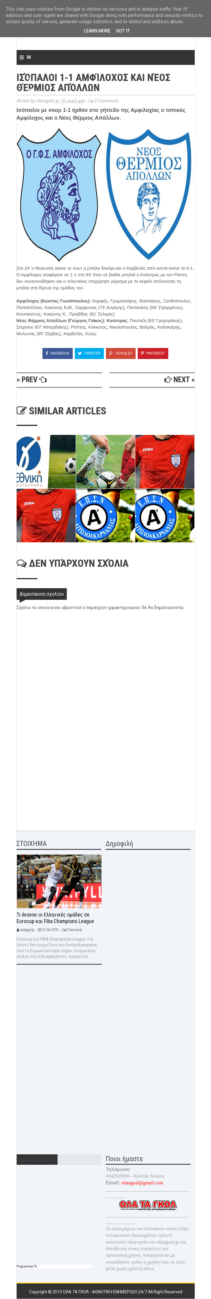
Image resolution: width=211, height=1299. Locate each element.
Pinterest (153, 353)
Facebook (57, 353)
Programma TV (27, 1266)
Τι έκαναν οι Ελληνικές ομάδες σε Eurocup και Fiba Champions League (55, 918)
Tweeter (89, 353)
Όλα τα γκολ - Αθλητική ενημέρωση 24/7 (105, 1291)
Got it (123, 31)
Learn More (97, 31)
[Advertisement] (61, 781)
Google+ (120, 353)
